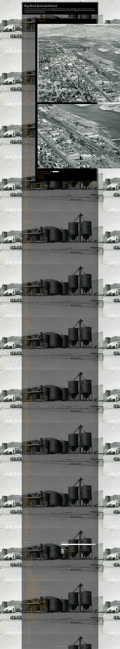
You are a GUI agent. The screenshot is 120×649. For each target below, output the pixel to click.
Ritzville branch (28, 417)
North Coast (27, 360)
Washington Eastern (28, 502)
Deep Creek (27, 184)
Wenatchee (48, 173)
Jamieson (26, 271)
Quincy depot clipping (29, 401)
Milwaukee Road (28, 328)
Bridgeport (27, 133)
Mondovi (26, 335)
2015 (27, 631)
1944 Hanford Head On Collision (33, 611)
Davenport (27, 181)
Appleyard (27, 100)
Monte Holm (27, 338)
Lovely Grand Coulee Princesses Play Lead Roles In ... (37, 606)
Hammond (27, 252)
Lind (25, 300)
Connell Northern (28, 163)
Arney (26, 103)
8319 (26, 68)
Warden (26, 498)
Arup (26, 104)
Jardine (26, 274)
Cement (26, 148)
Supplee (26, 474)
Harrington (27, 257)
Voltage (26, 492)
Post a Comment (41, 178)
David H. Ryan (27, 183)
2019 (27, 556)
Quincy (26, 398)
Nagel (26, 351)
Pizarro (26, 388)
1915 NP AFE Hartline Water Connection (34, 621)
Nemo (26, 357)
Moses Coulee (27, 346)
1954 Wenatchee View (31, 594)
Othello (26, 377)
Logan (26, 301)
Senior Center (27, 449)
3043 (26, 37)
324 (25, 39)
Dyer (26, 203)
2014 (27, 632)
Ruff (25, 434)
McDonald (27, 320)
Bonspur (26, 128)
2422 (26, 28)
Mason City (27, 315)
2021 (27, 552)
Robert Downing (28, 420)
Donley (26, 195)
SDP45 (67, 549)
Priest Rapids (27, 392)
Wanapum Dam (28, 497)
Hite (25, 266)
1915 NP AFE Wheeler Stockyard (33, 581)
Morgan (26, 341)
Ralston (26, 403)
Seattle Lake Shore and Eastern (28, 446)
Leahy (26, 295)
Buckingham (27, 136)
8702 (26, 69)
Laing (26, 288)
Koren (26, 284)
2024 (27, 547)
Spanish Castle (27, 461)
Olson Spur (27, 372)
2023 (27, 549)
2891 (26, 31)
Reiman (26, 409)
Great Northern (42, 173)
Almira (26, 90)
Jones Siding (27, 278)
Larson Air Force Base (29, 292)
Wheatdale (27, 519)
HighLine (26, 263)
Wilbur (26, 524)
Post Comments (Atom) (46, 185)
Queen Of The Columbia (31, 609)
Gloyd (26, 236)
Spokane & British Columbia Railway (28, 464)
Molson (26, 334)
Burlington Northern (28, 138)
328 (25, 40)
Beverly (26, 118)
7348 (26, 63)
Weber (26, 513)
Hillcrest (26, 264)
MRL (26, 349)
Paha (26, 380)
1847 (26, 21)
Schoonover (27, 441)
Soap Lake (27, 459)
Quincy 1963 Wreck (28, 400)
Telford (26, 477)
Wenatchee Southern (29, 516)
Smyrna (26, 458)
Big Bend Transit (28, 124)
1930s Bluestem (30, 613)
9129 (26, 74)
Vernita (26, 491)
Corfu (26, 166)
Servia (26, 450)
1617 (26, 19)
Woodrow (26, 535)
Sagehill (26, 435)
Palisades (26, 381)
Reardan (26, 406)
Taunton (26, 476)
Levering (26, 297)
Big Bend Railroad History (41, 5)
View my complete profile (69, 552)
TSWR (26, 485)
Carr (25, 144)
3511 (26, 43)
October (28, 561)
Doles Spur (27, 194)
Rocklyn (26, 426)
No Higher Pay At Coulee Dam (32, 608)
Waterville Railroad (28, 507)
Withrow (26, 533)
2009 (27, 641)
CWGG (26, 178)
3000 (26, 34)
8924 (26, 71)
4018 (26, 52)
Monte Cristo (27, 337)
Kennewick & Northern (29, 280)
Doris (26, 197)
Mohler (26, 331)
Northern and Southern (29, 361)
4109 (26, 54)
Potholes (26, 391)
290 (25, 32)
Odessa (26, 369)
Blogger (66, 646)
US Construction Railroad (28, 488)
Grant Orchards (28, 244)
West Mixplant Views (31, 584)
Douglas (26, 200)
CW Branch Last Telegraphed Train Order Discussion (37, 579)
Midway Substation (28, 326)
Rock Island (27, 421)
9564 (26, 76)
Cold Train (27, 156)
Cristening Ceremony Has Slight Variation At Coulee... (37, 604)
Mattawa (26, 317)
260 (25, 29)
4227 (26, 59)
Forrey (26, 225)
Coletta (26, 157)
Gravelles (26, 246)
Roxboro (26, 429)
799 (25, 65)
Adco (26, 80)
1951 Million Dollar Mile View (32, 587)
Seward (26, 452)
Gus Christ (27, 251)
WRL (26, 536)
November (29, 559)
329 (25, 42)
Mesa (26, 324)
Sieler (26, 455)
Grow (26, 249)
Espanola (26, 215)
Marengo (26, 314)
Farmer (26, 219)
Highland (26, 261)
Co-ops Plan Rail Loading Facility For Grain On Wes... (37, 576)
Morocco (26, 343)
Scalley (26, 437)
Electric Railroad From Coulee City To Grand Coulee (37, 591)
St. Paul (26, 470)
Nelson (26, 354)
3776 (26, 49)
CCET (26, 147)
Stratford (26, 473)
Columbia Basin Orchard (28, 160)
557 (25, 62)
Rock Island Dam (28, 423)
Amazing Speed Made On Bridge (33, 603)
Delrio (26, 186)
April (28, 571)
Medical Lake (27, 323)
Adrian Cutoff (27, 83)
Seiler (26, 447)
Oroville (26, 375)
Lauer (26, 294)
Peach (26, 386)
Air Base (26, 86)
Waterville (26, 506)
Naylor (26, 352)
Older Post (92, 183)
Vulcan (26, 494)
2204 (26, 25)
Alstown (26, 93)
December (29, 557)
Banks (26, 110)
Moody (26, 340)
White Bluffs (27, 523)
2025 (27, 546)
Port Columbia (27, 389)
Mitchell (26, 329)
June (28, 567)
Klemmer (26, 283)
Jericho (26, 277)
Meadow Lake (27, 321)
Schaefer (26, 438)
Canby (26, 142)
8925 (26, 72)
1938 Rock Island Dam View (32, 620)
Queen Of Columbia (28, 397)
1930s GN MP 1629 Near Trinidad (33, 586)
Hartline (26, 258)
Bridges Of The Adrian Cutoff (32, 616)
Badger (26, 109)
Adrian (26, 81)
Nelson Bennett (28, 355)
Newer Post (40, 183)
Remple (26, 411)
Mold (26, 332)
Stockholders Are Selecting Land (33, 596)
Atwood (26, 106)
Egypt (26, 206)
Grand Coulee (27, 240)
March (28, 572)
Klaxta (26, 281)
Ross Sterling (27, 428)
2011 (27, 637)
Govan (26, 239)
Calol (26, 141)
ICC (25, 267)
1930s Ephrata (29, 599)
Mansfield (26, 311)
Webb (26, 512)
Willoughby (27, 526)
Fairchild (26, 218)
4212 (26, 57)
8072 (26, 66)
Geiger (26, 233)
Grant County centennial (27, 243)
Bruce (26, 135)
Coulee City (27, 167)
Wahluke (26, 495)
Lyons (26, 306)
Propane (26, 394)
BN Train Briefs (30, 577)
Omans (26, 374)
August (28, 564)
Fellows (26, 223)
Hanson (26, 255)
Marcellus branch (28, 312)
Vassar (26, 489)
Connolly (26, 164)
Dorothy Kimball (28, 198)
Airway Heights (27, 87)
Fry (25, 230)
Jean (26, 275)
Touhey (26, 482)
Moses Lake (27, 348)
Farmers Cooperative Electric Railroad (29, 222)
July (28, 566)
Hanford (26, 254)
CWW (26, 180)
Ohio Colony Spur (28, 371)
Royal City (27, 431)
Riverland (26, 418)
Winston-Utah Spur (28, 532)
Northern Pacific (28, 363)
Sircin (26, 456)
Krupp (26, 286)
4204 (26, 55)
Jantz (26, 272)
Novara (26, 364)
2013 (27, 634)
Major (26, 308)
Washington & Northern (29, 500)
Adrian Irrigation (28, 84)
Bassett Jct (27, 115)
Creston (26, 172)
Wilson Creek (27, 527)
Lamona (26, 291)
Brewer (26, 131)
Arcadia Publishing (28, 101)
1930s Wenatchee (30, 618)
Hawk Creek (27, 260)
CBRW (26, 145)
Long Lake (27, 303)
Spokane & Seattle (28, 465)
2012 (27, 636)
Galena (26, 231)
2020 (27, 554)
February (29, 574)
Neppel (26, 358)
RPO (26, 432)
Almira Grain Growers (29, 92)
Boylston (26, 130)
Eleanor (26, 207)
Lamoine (26, 289)
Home (66, 183)
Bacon (26, 107)
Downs (26, 201)
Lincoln (26, 298)
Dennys (26, 187)
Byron (26, 139)
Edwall (26, 204)
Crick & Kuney (27, 174)
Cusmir (26, 175)
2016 (27, 629)
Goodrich (26, 237)
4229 (26, 60)
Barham (26, 112)
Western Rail (27, 518)
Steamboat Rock (28, 471)
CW (25, 177)
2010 (27, 639)
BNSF (26, 127)
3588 (26, 45)
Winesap (26, 530)
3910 (26, 51)
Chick (26, 154)
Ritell (26, 415)
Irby (25, 269)
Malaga (26, 309)
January (28, 623)
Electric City (27, 209)
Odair (26, 368)
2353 (26, 26)
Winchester (27, 529)
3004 (26, 35)
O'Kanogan (27, 366)
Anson (26, 97)
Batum (26, 117)
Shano (26, 453)
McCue (26, 318)
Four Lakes (27, 226)
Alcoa (26, 89)
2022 (27, 551)
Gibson (26, 234)
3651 (26, 46)
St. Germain (27, 468)
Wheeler (26, 521)
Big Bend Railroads (28, 122)
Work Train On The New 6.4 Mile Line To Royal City (37, 601)
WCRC (26, 510)
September (29, 562)
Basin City (27, 113)
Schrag (26, 443)
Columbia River (28, 161)
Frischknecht (27, 228)
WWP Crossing (27, 538)
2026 (27, 544)
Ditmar (26, 192)
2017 (27, 627)
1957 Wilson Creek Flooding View (33, 593)
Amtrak (26, 95)
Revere (26, 414)
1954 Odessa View (30, 598)
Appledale (27, 98)
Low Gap (26, 304)
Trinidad (26, 484)
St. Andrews (27, 467)
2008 (27, 642)
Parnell (26, 383)
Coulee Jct (27, 169)
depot (26, 189)
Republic (26, 412)
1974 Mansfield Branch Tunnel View (34, 589)
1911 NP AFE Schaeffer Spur (32, 582)
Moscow (26, 344)
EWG (26, 216)
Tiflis (25, 480)
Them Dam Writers (28, 479)
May (28, 569)
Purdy (26, 395)
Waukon (26, 509)
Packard (26, 378)
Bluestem (26, 125)
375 (25, 48)
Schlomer (26, 440)
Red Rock (26, 408)
